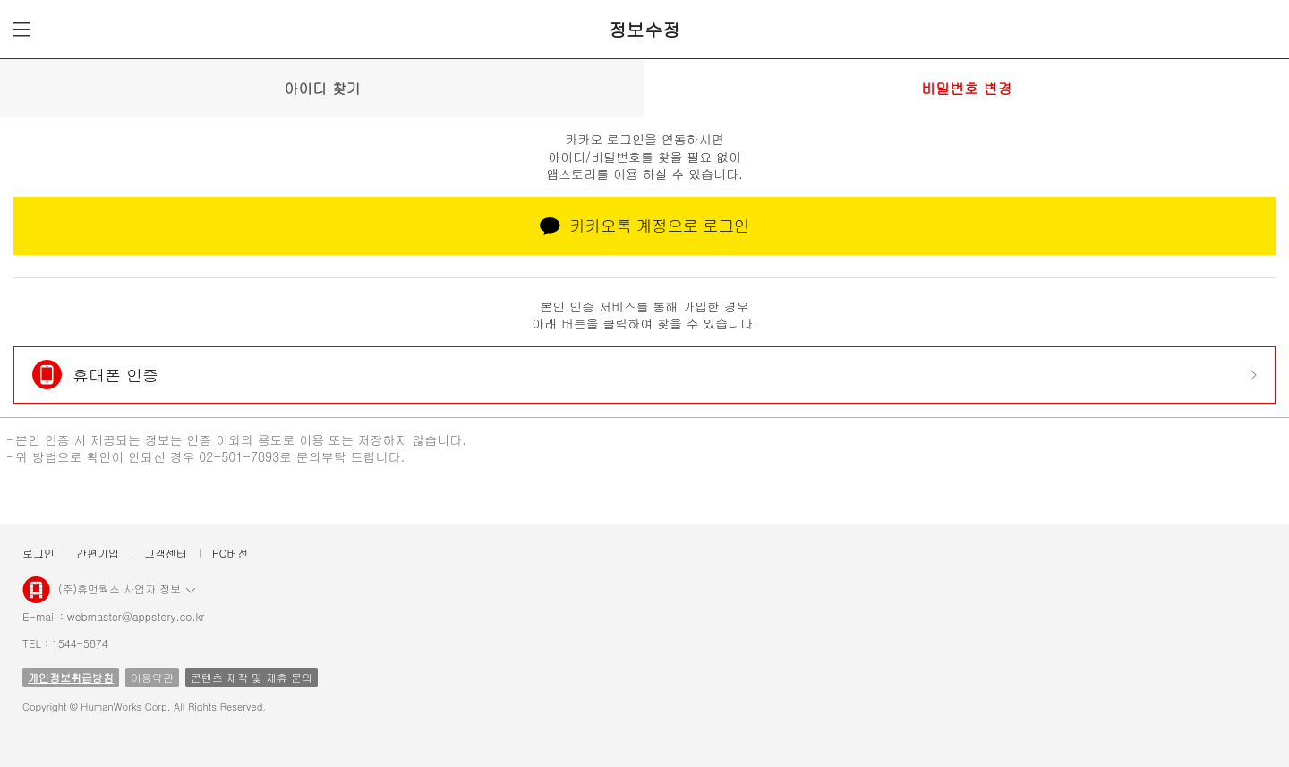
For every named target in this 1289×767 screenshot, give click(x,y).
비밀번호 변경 (966, 88)
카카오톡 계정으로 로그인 (644, 225)
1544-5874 (80, 643)
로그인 (38, 552)
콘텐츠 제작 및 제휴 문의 (251, 677)
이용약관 (152, 677)
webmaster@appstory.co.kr (136, 616)
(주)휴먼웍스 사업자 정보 (126, 588)
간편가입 (97, 552)
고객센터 (165, 552)
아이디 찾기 (322, 88)
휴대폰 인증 (115, 374)
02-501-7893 (239, 456)
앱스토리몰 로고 (36, 597)
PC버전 (230, 552)
